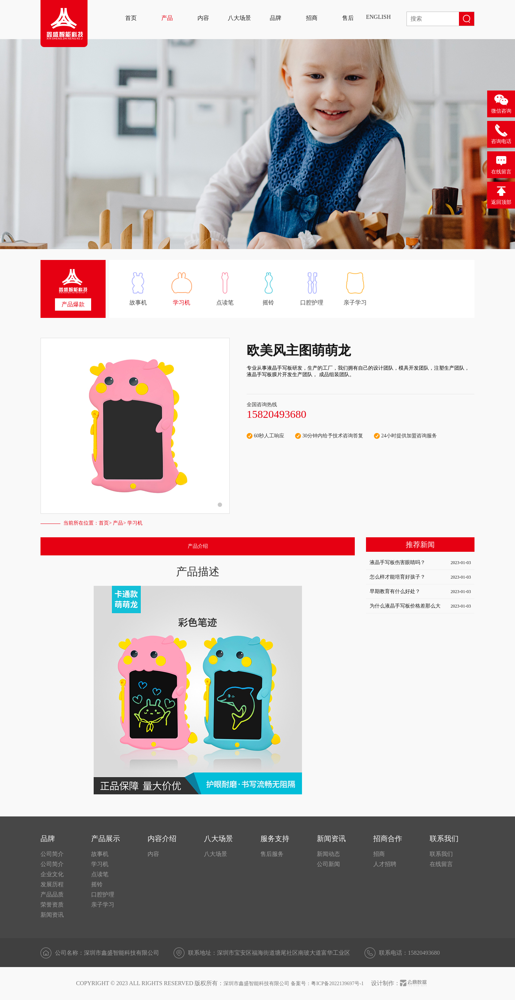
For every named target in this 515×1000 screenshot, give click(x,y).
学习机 (99, 864)
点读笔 (99, 874)
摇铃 (97, 884)
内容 (153, 854)
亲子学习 (102, 905)
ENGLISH (378, 17)
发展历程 (52, 884)
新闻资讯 (52, 915)
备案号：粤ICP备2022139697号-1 (327, 983)
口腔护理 (102, 894)
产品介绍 (198, 546)
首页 (104, 523)
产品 (118, 523)
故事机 (99, 854)
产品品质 (52, 894)
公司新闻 (328, 864)
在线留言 (441, 864)
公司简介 (52, 854)
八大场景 (215, 854)
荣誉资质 (52, 905)
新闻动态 (328, 854)
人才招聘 (384, 864)
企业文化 (52, 874)
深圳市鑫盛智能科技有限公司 (256, 983)
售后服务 (272, 854)
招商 (379, 854)
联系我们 (441, 854)
